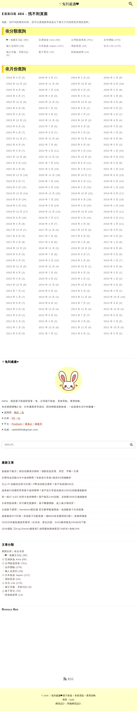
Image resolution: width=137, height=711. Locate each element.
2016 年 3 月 (46, 260)
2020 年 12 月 (14, 175)
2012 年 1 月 (13, 327)
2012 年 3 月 (78, 321)
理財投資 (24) (13, 579)
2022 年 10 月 (79, 138)
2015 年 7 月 (46, 272)
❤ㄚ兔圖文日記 (14, 40)
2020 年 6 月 (78, 181)
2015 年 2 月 (78, 278)
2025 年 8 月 (13, 89)
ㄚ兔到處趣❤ (69, 4)
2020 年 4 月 (13, 187)
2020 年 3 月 (46, 187)
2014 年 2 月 (111, 290)
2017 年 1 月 (111, 242)
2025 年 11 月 (47, 83)
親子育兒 (44, 52)
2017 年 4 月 (13, 242)
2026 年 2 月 (78, 77)
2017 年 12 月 (14, 230)
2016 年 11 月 (47, 248)
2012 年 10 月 (112, 309)
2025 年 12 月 (14, 83)
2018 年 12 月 (14, 211)
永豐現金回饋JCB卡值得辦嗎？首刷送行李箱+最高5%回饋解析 (36, 477)
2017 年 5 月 (111, 236)
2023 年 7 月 (46, 126)
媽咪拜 (38, 424)
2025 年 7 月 (46, 89)
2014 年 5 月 (78, 290)
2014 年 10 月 (79, 284)
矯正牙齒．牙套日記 (17, 52)
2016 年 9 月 (111, 248)
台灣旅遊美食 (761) (16, 563)
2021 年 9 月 (111, 156)
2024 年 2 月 (78, 114)
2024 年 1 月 (111, 114)
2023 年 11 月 (47, 120)
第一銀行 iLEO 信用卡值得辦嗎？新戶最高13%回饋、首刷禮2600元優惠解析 (44, 496)
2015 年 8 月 (13, 272)
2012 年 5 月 (13, 321)
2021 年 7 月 (46, 163)
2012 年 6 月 (111, 315)
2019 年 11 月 (47, 193)
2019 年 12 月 (14, 193)
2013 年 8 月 (46, 303)
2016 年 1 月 (111, 260)
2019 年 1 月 (111, 205)
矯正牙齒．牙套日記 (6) (18, 587)
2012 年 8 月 (46, 315)
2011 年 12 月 (47, 327)
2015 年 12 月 (14, 266)
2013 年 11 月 (79, 297)
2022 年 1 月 (111, 150)
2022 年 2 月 (78, 150)
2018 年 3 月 (46, 223)
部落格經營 (77, 52)
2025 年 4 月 (13, 96)
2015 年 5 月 (111, 272)
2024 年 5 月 (111, 108)
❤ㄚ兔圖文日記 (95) (16, 555)
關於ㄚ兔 (19, 412)
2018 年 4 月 (13, 223)
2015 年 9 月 (111, 266)
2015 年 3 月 (46, 278)
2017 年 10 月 (79, 230)
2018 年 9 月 (111, 211)
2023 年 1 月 (111, 132)
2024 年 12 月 (14, 102)
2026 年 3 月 (46, 77)
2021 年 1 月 (111, 169)
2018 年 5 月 (111, 217)
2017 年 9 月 (111, 230)
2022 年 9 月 (111, 138)
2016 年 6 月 (78, 254)
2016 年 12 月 (14, 248)
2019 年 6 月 (78, 199)
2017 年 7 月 (46, 236)
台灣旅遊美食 (78, 40)
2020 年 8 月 (13, 181)
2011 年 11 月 (79, 327)
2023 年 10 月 (79, 120)
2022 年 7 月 (46, 144)
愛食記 (28, 424)
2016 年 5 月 (111, 254)
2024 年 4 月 (13, 114)
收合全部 (19, 551)
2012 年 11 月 (79, 309)
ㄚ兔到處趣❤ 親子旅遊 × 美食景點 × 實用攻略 (72, 695)
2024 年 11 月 (47, 102)
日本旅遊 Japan (48, 46)
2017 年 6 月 (78, 236)
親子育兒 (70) (13, 591)
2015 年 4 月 (13, 278)
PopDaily (17, 424)
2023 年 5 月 (111, 126)
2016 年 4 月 (13, 260)
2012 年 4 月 (46, 321)
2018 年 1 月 (111, 223)
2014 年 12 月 (14, 284)
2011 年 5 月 (111, 333)
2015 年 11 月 (47, 266)
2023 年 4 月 (13, 132)
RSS (68, 679)
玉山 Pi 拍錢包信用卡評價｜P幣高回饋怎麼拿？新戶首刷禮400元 (38, 484)
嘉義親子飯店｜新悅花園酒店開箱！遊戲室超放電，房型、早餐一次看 (40, 471)
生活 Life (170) (13, 583)
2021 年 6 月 (78, 163)
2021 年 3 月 (46, 169)
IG (18, 418)
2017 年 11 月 (47, 230)
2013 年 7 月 (78, 303)
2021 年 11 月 (47, 156)
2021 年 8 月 (13, 163)
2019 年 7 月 (46, 199)
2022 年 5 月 (111, 144)
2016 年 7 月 (46, 254)
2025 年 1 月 (111, 96)
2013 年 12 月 (47, 297)
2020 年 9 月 (111, 175)
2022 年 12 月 (14, 138)
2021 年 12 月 (14, 156)
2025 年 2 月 (78, 96)
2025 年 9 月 (111, 83)
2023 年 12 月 (14, 120)
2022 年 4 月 (13, 150)
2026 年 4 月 (13, 77)
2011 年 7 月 (46, 333)
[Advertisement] (68, 639)
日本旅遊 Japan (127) (17, 575)
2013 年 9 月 (13, 303)
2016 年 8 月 (13, 254)
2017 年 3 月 (46, 242)
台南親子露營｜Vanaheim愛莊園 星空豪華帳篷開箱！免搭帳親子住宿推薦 (43, 509)
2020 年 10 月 (79, 175)
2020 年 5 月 (111, 181)
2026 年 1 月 (111, 77)
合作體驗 (109, 40)
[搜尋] (131, 444)
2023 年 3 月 (46, 132)
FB (13, 418)
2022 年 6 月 (78, 144)
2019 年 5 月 (111, 199)
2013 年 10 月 (112, 297)
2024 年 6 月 (78, 108)
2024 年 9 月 (111, 102)
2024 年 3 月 (46, 114)
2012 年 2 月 (111, 321)
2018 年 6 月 (78, 217)
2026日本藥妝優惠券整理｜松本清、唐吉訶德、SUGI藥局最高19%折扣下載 (44, 522)
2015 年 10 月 (79, 266)
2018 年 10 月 (79, 211)
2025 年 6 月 (78, 89)
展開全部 (7, 551)
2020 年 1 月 (111, 187)
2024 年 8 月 (13, 108)
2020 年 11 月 (47, 175)
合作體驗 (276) (13, 567)
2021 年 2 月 (78, 169)
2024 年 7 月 (46, 108)
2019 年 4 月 (13, 205)
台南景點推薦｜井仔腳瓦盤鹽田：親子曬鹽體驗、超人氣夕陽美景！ (39, 503)
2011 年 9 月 (13, 333)
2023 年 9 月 (111, 120)
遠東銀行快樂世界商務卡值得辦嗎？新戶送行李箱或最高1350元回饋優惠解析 (44, 490)
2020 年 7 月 (46, 181)
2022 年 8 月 (13, 144)
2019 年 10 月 (79, 193)
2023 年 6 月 (78, 126)
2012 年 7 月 (78, 315)
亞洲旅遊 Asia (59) (16, 559)
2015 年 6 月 (78, 272)
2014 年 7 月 (13, 290)
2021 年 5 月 (111, 163)
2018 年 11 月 (47, 211)
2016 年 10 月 (79, 248)
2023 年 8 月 (13, 126)
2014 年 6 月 (46, 290)
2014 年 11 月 (47, 284)
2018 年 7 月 (46, 217)
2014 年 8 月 (111, 284)
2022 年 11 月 (47, 138)
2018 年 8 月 (13, 217)
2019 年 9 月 (111, 193)
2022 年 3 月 (46, 150)
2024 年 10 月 (79, 102)
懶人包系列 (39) (14, 571)
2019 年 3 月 (46, 205)
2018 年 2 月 (78, 223)
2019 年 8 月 (13, 199)
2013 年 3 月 (13, 309)
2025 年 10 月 (79, 83)
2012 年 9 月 (13, 315)
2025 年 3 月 (46, 96)
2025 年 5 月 (111, 89)
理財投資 (76, 46)
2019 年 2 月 (78, 205)
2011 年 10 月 (112, 327)
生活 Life (109, 46)
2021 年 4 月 (13, 169)
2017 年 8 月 (13, 236)
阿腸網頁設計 (74, 703)
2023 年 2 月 (78, 132)
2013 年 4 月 (111, 303)
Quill (71, 699)
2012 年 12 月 (47, 309)
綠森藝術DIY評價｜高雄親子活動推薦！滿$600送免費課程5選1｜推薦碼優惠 (44, 516)
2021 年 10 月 (79, 156)
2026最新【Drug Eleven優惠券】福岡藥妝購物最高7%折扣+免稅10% (41, 528)
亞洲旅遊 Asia (47, 40)
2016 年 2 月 (78, 260)
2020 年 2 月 (78, 187)
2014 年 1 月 (13, 297)
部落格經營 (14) (14, 594)
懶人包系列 (12, 46)
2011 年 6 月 (78, 333)
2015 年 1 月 (111, 278)
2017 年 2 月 (78, 242)
